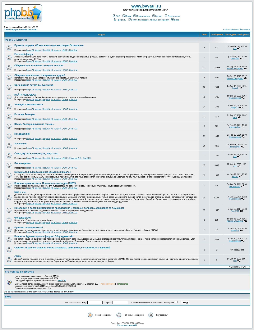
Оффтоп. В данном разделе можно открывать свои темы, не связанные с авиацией (62, 247)
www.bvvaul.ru (146, 6)
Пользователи (141, 16)
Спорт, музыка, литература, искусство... (37, 153)
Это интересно (22, 163)
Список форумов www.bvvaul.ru (20, 29)
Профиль (120, 20)
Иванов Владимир (235, 69)
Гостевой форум (23, 54)
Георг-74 (30, 50)
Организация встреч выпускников (33, 85)
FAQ (116, 16)
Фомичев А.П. (75, 158)
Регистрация (172, 16)
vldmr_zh (62, 280)
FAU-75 (235, 176)
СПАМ (17, 256)
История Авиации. (24, 114)
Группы (157, 16)
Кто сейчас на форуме (19, 271)
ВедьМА (46, 50)
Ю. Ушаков (56, 50)
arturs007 (235, 231)
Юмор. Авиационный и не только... (34, 124)
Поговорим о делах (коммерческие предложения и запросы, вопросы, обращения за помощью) (69, 208)
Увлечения (20, 143)
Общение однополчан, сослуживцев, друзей (39, 75)
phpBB (121, 323)
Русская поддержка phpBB (126, 325)
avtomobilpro (234, 127)
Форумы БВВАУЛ (16, 39)
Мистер (38, 50)
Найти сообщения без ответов (236, 30)
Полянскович (235, 98)
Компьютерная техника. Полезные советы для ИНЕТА (45, 183)
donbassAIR (235, 147)
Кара (235, 117)
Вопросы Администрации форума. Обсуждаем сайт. (44, 236)
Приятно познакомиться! (28, 227)
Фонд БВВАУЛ (22, 217)
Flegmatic (235, 59)
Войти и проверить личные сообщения (148, 20)
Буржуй (235, 88)
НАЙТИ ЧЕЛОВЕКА (25, 94)
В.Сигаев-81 (234, 186)
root (235, 48)
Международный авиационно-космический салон (42, 172)
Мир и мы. (20, 192)
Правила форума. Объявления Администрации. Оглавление (49, 45)
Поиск (126, 16)
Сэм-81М (73, 50)
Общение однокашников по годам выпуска (38, 65)
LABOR (65, 50)
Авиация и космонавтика (28, 104)
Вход (175, 20)
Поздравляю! (22, 134)
